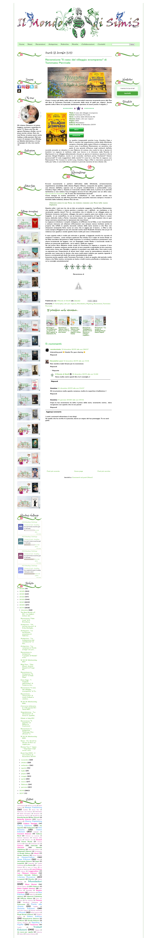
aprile (23, 779)
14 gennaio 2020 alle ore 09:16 (71, 400)
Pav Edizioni (29, 900)
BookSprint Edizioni (23, 815)
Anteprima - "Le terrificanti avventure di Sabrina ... (27, 633)
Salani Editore (34, 916)
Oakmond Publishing (34, 896)
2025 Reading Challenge (29, 536)
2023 (22, 597)
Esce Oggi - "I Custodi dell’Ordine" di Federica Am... (27, 682)
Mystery (89, 303)
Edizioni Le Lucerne (32, 836)
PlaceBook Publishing (30, 902)
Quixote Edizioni (26, 908)
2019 (22, 607)
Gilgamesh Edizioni (24, 851)
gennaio (24, 787)
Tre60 (19, 927)
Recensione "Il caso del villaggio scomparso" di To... (29, 689)
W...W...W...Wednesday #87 (29, 661)
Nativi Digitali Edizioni (26, 888)
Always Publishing (33, 807)
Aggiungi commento (53, 412)
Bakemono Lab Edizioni (24, 811)
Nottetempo (32, 892)
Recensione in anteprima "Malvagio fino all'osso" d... (27, 731)
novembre (25, 760)
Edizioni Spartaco (23, 837)
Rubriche (65, 44)
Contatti (101, 44)
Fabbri (26, 843)
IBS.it (76, 129)
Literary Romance (26, 877)
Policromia (21, 904)
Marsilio (31, 879)
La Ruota (29, 865)
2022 (22, 599)
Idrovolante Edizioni (24, 861)
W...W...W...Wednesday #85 (29, 737)
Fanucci (20, 845)
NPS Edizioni (34, 886)
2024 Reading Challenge (29, 551)
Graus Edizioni (37, 855)
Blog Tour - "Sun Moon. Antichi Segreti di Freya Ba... (27, 667)
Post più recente (53, 471)
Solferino (20, 920)
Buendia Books (22, 817)
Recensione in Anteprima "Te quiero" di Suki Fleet (27, 674)
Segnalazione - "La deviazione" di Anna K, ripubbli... (28, 713)
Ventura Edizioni (31, 934)
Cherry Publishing (33, 821)
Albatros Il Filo (32, 805)
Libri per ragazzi (70, 303)
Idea (38, 859)
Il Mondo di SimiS (62, 374)
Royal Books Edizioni (25, 914)
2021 (22, 602)
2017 (21, 793)
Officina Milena (26, 898)
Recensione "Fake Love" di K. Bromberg (27, 620)
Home (21, 44)
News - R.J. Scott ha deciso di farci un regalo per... (28, 742)
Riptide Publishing (36, 910)
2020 (22, 605)
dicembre (25, 610)
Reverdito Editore (22, 910)
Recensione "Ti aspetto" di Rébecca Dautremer (26, 723)
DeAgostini (31, 827)
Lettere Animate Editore (27, 875)
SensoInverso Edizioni (30, 918)
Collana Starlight (30, 823)
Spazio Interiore (22, 922)
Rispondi (53, 355)
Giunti (36, 853)
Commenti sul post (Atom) (82, 477)
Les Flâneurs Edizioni (27, 873)
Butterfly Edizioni (24, 819)
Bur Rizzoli (35, 817)
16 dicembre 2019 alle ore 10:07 (71, 388)
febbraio (24, 784)
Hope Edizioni (24, 859)
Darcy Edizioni (24, 826)
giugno (24, 773)
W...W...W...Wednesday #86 (29, 702)
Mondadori (81, 303)
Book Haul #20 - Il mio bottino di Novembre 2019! (28, 754)
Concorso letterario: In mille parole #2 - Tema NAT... (29, 707)
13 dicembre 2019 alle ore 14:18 (76, 361)
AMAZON (76, 135)
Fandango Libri (35, 843)
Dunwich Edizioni (24, 834)
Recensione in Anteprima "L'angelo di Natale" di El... (29, 654)
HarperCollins (28, 857)
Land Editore (37, 869)
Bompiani (36, 813)
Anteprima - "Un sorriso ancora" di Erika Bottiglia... (28, 626)
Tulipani (37, 930)
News (30, 44)
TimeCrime (34, 924)
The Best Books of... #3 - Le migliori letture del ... (28, 614)
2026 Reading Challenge (29, 522)
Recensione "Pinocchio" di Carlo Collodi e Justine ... (27, 696)
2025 (22, 591)
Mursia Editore (22, 886)
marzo (23, 781)
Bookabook (36, 815)
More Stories (31, 884)
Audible (25, 809)
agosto (24, 768)
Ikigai (37, 861)
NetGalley (29, 890)
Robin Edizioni (35, 912)
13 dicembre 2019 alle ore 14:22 (85, 374)
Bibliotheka (38, 811)
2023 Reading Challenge (29, 565)
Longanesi (21, 879)
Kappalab (31, 863)
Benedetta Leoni (56, 361)
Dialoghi (36, 832)
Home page (78, 471)
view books (38, 533)
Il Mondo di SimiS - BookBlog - (32, 525)
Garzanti (20, 847)
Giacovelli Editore (34, 849)
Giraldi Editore (24, 853)
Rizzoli (22, 912)
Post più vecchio (104, 471)
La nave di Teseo (31, 867)
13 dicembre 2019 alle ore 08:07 (75, 349)
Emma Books (27, 841)
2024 (22, 594)
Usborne (39, 932)
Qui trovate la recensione (55, 193)
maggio (24, 776)
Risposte (55, 370)
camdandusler (55, 349)
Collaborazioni (88, 44)
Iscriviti (127, 93)
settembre (25, 765)
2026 (22, 588)
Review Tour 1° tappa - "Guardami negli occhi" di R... (28, 748)
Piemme (39, 900)
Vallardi (21, 934)
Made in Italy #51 (27, 718)
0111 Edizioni (21, 805)
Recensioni (40, 44)
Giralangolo (38, 851)
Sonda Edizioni (33, 920)
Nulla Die (32, 894)
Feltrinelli (34, 845)
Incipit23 (20, 863)
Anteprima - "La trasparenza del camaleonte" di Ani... (27, 641)
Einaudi (39, 839)
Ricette (75, 44)
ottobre (24, 762)
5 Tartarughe (58, 303)
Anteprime (53, 44)
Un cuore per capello (25, 932)
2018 (22, 790)
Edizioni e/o (29, 839)
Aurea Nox (35, 809)
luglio (23, 771)
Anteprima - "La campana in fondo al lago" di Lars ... (28, 647)
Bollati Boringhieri (25, 813)
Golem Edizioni (23, 855)
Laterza (23, 871)
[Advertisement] (29, 61)
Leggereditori (33, 871)
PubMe (35, 906)
